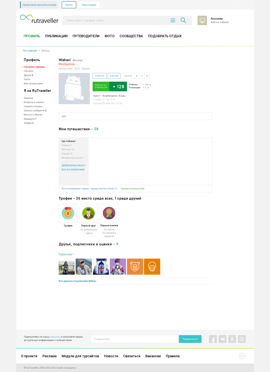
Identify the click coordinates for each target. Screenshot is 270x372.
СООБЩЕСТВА (131, 36)
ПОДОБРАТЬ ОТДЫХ (165, 36)
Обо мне (28, 71)
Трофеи (28, 123)
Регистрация (89, 4)
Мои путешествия (33, 83)
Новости (111, 356)
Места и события (33, 114)
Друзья (27, 75)
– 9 (115, 244)
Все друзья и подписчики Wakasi (77, 281)
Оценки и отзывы (33, 106)
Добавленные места (73, 165)
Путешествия (65, 68)
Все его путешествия (73, 169)
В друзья (114, 75)
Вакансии (153, 356)
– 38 (94, 129)
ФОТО (110, 36)
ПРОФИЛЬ (32, 36)
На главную (30, 50)
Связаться (131, 356)
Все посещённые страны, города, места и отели (88, 188)
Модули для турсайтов (80, 356)
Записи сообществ (34, 110)
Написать (99, 75)
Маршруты (29, 119)
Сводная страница (34, 67)
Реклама (49, 356)
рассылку (55, 336)
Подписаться (190, 339)
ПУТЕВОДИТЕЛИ (86, 36)
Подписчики (65, 254)
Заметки (28, 98)
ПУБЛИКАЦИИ (56, 36)
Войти (68, 4)
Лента (27, 79)
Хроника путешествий (132, 188)
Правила (173, 356)
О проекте (29, 356)
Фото (77, 68)
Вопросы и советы (34, 102)
